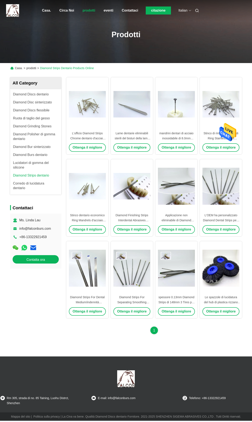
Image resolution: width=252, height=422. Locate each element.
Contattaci (130, 10)
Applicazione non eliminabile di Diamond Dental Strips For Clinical (176, 220)
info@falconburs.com (35, 228)
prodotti (89, 10)
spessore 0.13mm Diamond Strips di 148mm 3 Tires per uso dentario (176, 302)
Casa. (46, 10)
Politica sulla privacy (46, 416)
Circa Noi (66, 10)
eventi (108, 10)
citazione (158, 10)
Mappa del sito (20, 416)
